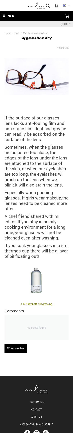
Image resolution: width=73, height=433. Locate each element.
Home (8, 33)
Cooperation (36, 401)
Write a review (15, 348)
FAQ (17, 33)
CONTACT (36, 409)
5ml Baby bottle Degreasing (36, 304)
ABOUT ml (36, 416)
